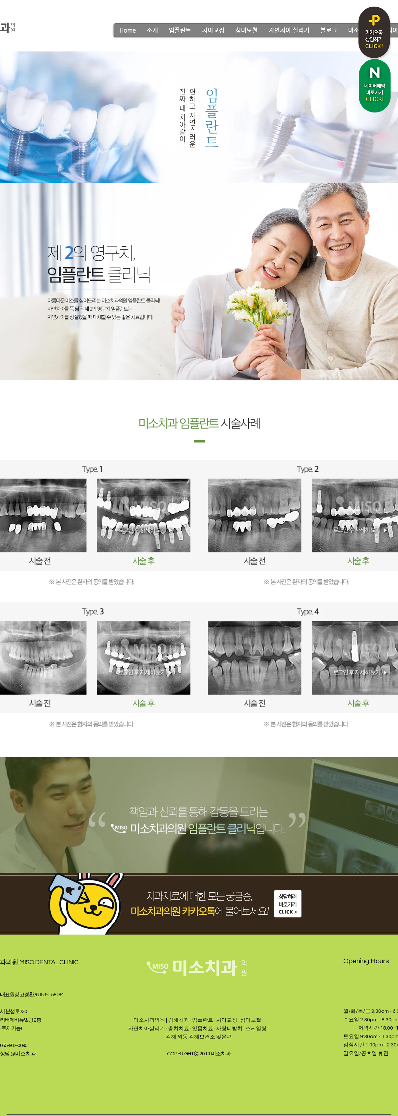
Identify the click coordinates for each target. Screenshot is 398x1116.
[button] (152, 30)
